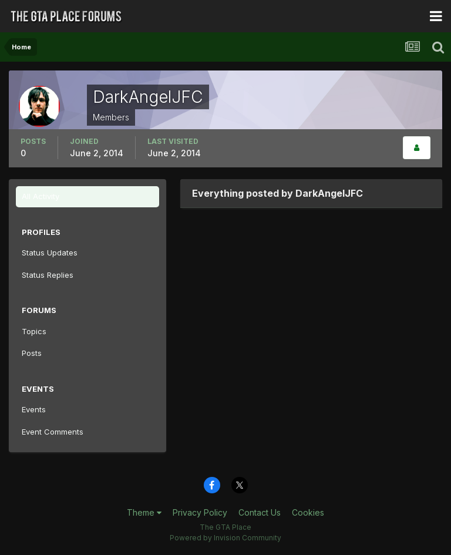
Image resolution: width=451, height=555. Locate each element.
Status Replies (47, 275)
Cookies (308, 512)
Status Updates (50, 252)
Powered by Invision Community (225, 537)
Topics (34, 331)
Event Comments (52, 431)
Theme (144, 512)
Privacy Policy (200, 512)
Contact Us (259, 512)
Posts (32, 353)
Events (34, 409)
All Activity (40, 196)
